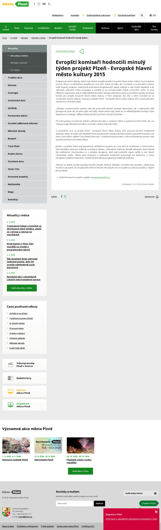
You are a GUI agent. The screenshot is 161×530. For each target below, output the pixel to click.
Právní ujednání (47, 526)
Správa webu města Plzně (68, 526)
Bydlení (58, 28)
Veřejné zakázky (17, 338)
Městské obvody (17, 343)
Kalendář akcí (136, 28)
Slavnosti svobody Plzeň (15, 459)
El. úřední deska (17, 323)
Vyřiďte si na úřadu (18, 313)
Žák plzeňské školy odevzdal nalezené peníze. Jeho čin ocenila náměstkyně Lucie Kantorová (22, 263)
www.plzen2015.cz (101, 177)
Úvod (4, 38)
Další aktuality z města (21, 288)
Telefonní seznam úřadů (21, 318)
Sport (120, 28)
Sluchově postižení (126, 15)
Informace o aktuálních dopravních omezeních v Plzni (131, 518)
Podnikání (88, 28)
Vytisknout (150, 196)
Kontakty (75, 15)
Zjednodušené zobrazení (98, 15)
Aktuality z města (38, 38)
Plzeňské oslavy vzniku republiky (79, 461)
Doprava (28, 28)
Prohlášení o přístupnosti (27, 526)
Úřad (16, 28)
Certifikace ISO (88, 526)
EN (154, 15)
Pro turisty (154, 28)
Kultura (105, 28)
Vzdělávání (43, 28)
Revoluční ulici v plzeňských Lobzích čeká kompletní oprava (23, 278)
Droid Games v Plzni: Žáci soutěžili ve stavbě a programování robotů (20, 246)
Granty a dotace (17, 333)
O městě (6, 28)
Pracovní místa (17, 328)
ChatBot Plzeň (149, 503)
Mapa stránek (8, 526)
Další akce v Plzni (80, 471)
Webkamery (57, 15)
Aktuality (24, 38)
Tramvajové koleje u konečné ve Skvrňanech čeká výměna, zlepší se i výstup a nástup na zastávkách (24, 230)
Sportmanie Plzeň (43, 459)
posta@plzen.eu (25, 517)
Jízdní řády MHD (17, 348)
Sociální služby (72, 28)
